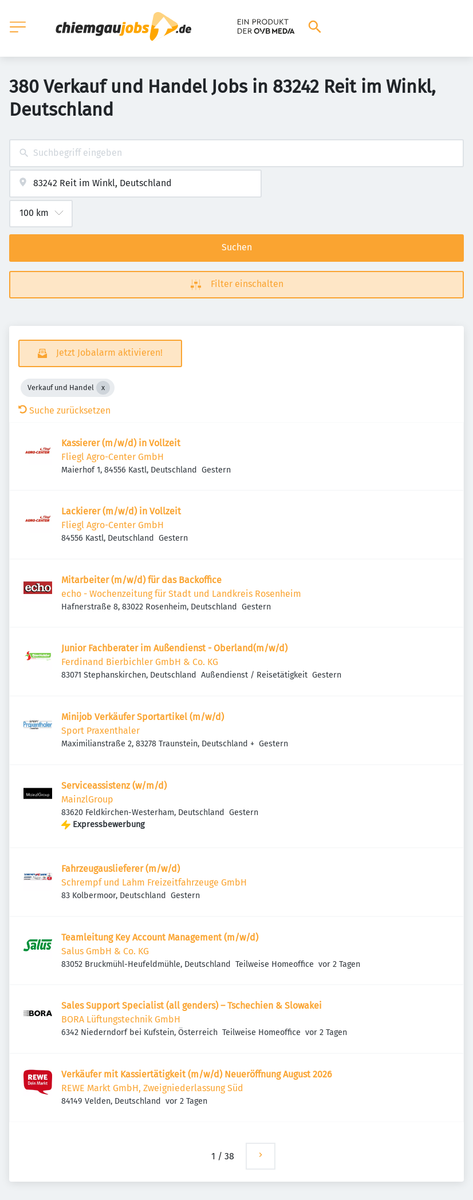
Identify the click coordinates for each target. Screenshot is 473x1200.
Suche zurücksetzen (64, 410)
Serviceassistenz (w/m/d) (114, 785)
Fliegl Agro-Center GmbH (112, 456)
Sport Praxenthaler (100, 730)
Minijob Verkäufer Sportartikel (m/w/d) (142, 716)
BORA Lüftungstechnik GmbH (120, 1019)
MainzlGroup (87, 799)
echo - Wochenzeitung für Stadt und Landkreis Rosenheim (181, 593)
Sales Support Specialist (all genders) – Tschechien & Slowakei (191, 1005)
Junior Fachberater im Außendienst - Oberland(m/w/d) (174, 648)
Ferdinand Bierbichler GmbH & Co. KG (139, 661)
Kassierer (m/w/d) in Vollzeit (120, 443)
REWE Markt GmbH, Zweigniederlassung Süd (152, 1088)
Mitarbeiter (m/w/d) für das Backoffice (141, 580)
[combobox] (236, 153)
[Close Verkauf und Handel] (103, 388)
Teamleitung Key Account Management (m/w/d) (159, 937)
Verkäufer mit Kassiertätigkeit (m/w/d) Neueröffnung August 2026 (196, 1074)
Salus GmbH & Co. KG (105, 951)
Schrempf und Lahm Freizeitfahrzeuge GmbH (154, 882)
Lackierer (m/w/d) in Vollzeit (121, 511)
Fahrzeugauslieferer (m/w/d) (120, 868)
